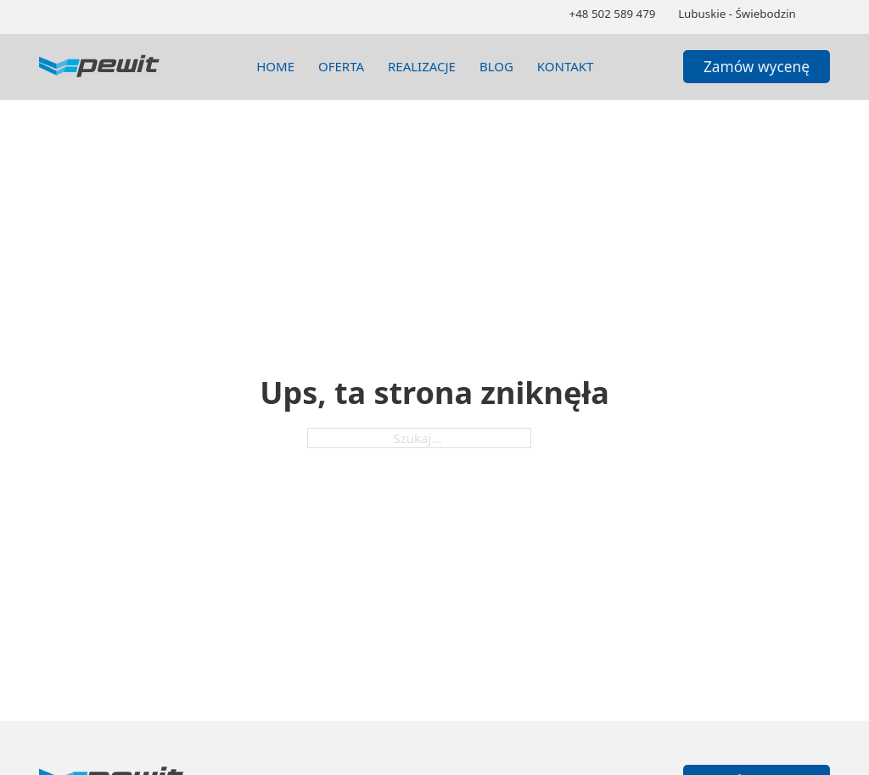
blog (496, 66)
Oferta (341, 66)
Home (275, 66)
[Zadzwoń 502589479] (612, 14)
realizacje (422, 66)
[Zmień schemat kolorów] (823, 14)
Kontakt (565, 66)
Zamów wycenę (757, 66)
